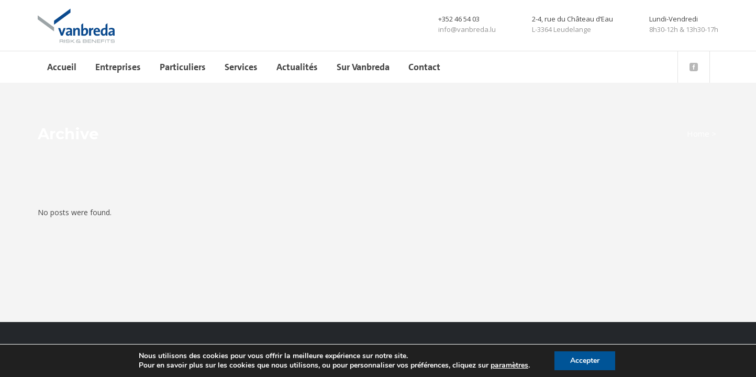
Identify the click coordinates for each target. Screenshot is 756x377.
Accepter (584, 360)
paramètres (509, 365)
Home (698, 133)
